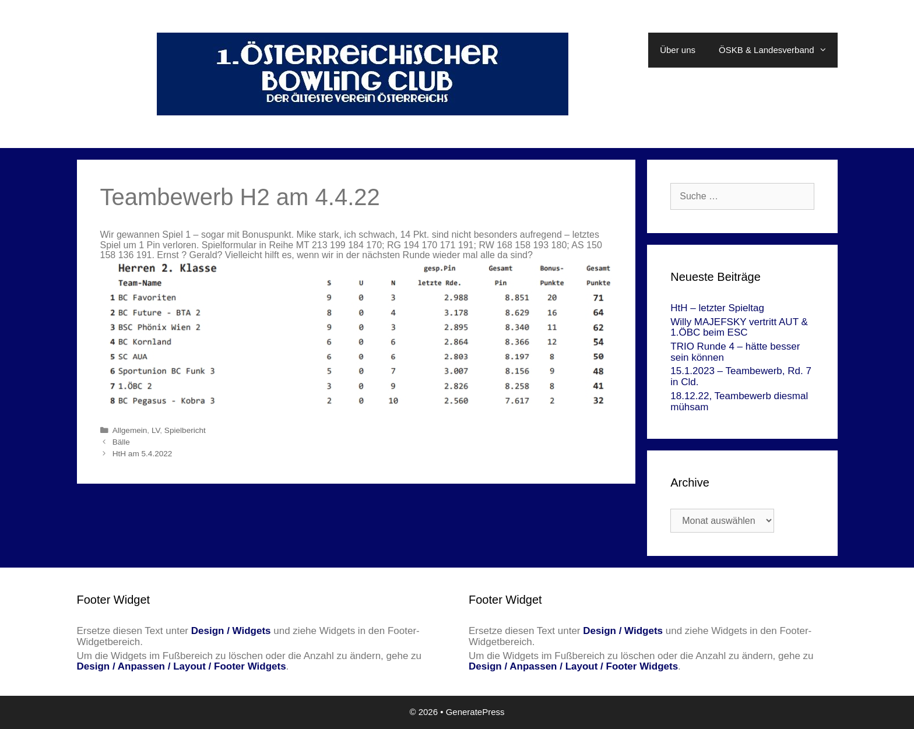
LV (156, 430)
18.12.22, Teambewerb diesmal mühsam (739, 401)
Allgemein (130, 430)
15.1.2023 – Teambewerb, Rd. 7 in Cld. (740, 376)
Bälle (121, 442)
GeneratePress (475, 712)
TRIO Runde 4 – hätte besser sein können (735, 352)
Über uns (677, 50)
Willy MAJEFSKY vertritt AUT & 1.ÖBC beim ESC (739, 327)
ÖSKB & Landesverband (778, 50)
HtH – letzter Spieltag (717, 308)
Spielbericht (185, 430)
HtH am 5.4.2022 (143, 453)
